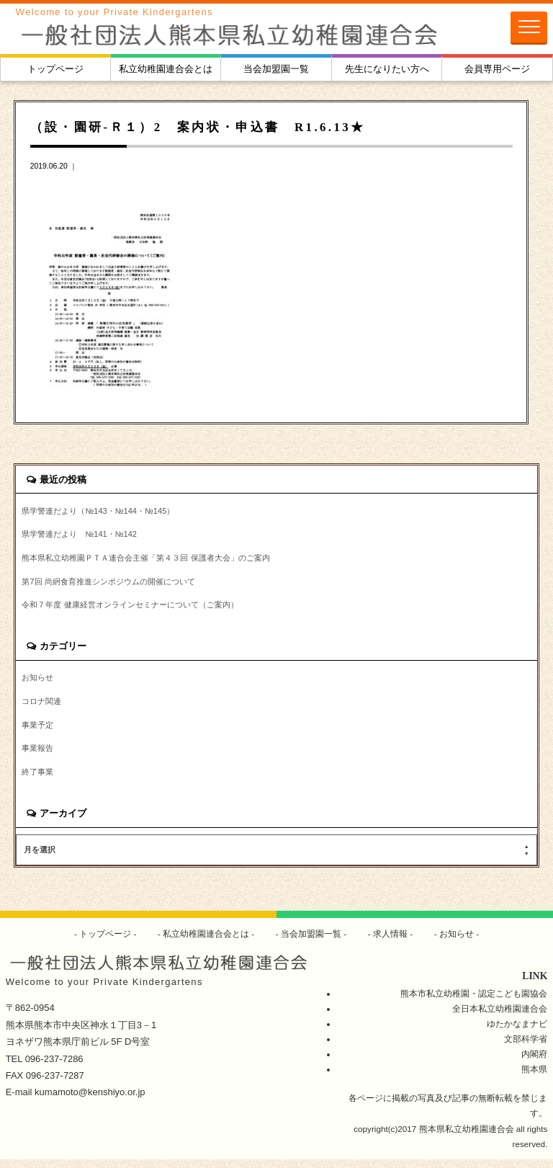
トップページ (55, 68)
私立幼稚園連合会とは (165, 68)
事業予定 (39, 731)
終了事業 (39, 780)
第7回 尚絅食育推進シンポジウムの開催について (116, 584)
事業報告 (39, 756)
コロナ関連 (43, 707)
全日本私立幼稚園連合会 (499, 1016)
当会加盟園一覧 (276, 68)
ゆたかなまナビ (517, 1032)
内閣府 (534, 1062)
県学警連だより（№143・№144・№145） (104, 512)
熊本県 (534, 1077)
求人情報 (390, 942)
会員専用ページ (497, 68)
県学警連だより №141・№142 (83, 535)
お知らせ (39, 682)
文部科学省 (525, 1047)
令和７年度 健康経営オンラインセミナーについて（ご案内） (139, 609)
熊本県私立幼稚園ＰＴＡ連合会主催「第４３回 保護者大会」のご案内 (157, 560)
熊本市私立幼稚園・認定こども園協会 (473, 1001)
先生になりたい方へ (387, 68)
